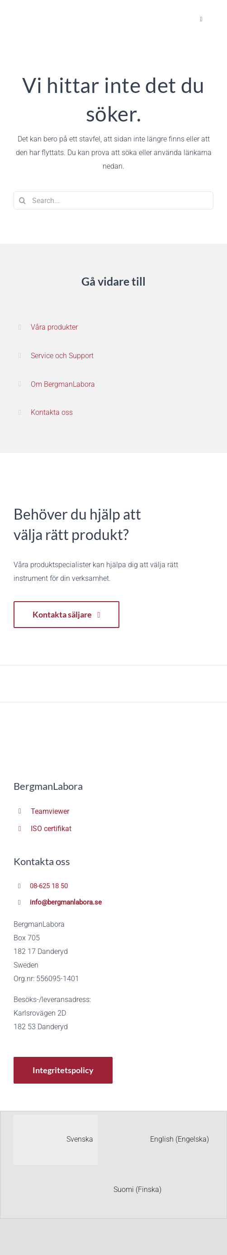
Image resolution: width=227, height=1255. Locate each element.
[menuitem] (55, 1139)
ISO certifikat (51, 828)
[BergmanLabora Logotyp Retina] (45, 14)
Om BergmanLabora (63, 384)
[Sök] (23, 200)
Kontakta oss (52, 412)
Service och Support (62, 355)
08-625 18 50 (49, 886)
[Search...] (113, 200)
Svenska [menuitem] (79, 1139)
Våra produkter (54, 327)
